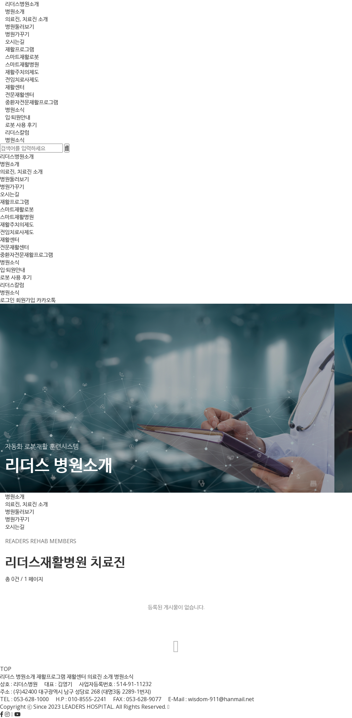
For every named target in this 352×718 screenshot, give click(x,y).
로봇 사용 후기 (21, 124)
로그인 (7, 300)
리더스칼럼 (17, 132)
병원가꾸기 (17, 34)
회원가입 (25, 300)
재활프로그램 (19, 49)
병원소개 (14, 11)
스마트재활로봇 (22, 56)
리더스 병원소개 (17, 676)
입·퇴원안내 (17, 117)
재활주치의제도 (22, 72)
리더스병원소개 (22, 4)
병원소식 (14, 109)
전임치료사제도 (22, 79)
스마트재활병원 (22, 64)
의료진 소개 (100, 676)
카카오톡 (46, 300)
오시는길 (14, 41)
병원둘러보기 (19, 26)
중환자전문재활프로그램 (31, 102)
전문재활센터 (19, 94)
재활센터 (14, 87)
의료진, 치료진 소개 (26, 19)
